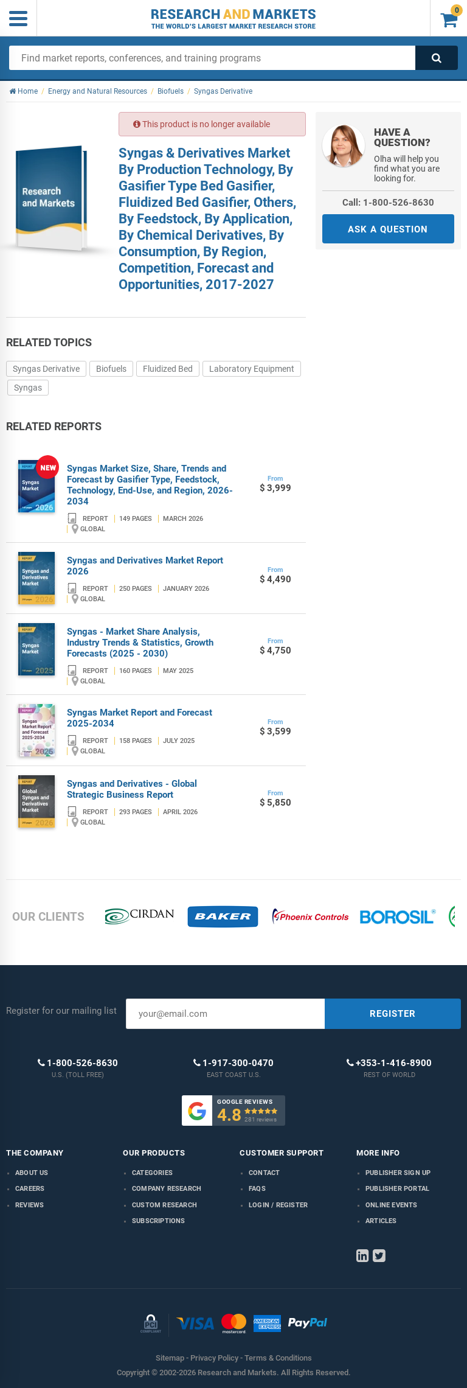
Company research (166, 1189)
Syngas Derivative (46, 369)
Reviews (29, 1205)
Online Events (391, 1205)
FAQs (257, 1189)
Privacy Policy (214, 1357)
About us (32, 1173)
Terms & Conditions (278, 1357)
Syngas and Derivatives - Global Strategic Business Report (132, 789)
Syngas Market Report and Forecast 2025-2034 (139, 718)
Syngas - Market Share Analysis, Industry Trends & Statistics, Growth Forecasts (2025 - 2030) (140, 642)
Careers (29, 1189)
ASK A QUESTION (388, 229)
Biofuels (111, 369)
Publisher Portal (397, 1189)
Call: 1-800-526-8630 (388, 202)
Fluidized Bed (168, 369)
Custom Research (164, 1205)
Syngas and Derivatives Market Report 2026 (145, 566)
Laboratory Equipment (251, 369)
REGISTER (393, 1013)
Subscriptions (158, 1221)
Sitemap (170, 1357)
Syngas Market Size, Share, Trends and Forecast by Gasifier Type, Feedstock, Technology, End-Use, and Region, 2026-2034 (150, 485)
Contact (264, 1173)
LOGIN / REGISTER (278, 1205)
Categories (152, 1173)
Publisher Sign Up (398, 1173)
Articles (381, 1221)
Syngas (28, 387)
